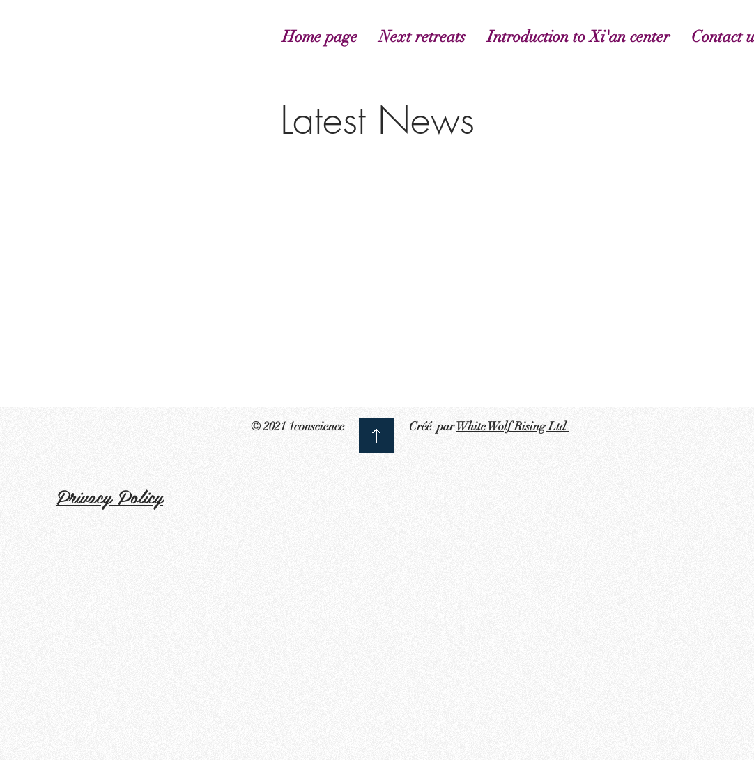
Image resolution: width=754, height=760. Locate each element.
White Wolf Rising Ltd (512, 426)
